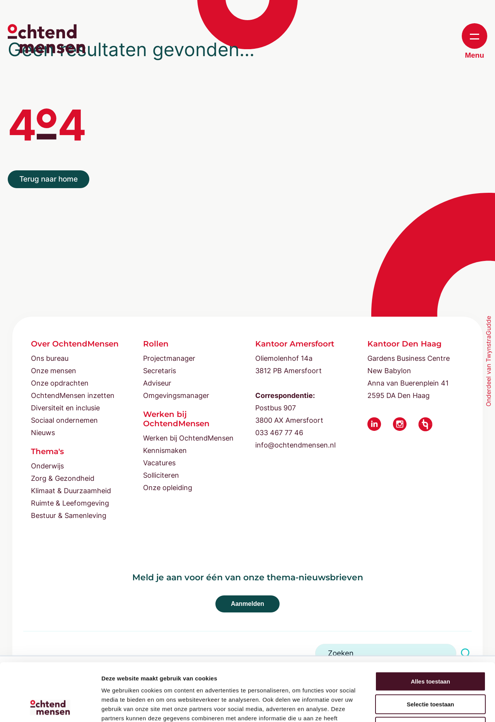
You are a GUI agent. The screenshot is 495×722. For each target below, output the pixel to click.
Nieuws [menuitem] (43, 433)
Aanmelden (247, 603)
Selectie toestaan (430, 650)
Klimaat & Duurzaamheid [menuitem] (71, 491)
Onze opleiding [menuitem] (167, 488)
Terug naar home (48, 179)
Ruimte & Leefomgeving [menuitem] (70, 503)
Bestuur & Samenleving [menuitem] (68, 515)
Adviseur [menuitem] (157, 383)
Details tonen (417, 706)
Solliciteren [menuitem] (161, 475)
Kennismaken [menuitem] (165, 450)
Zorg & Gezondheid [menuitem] (62, 478)
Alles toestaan (430, 627)
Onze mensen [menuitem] (53, 371)
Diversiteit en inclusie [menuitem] (65, 408)
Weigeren (430, 672)
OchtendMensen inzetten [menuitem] (72, 395)
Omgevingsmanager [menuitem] (176, 395)
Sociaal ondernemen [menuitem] (64, 420)
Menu (474, 41)
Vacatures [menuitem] (159, 463)
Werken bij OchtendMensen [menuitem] (188, 438)
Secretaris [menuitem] (159, 371)
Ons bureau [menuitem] (49, 358)
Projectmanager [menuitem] (169, 358)
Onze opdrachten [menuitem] (60, 383)
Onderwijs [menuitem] (47, 466)
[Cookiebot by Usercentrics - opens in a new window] (50, 707)
